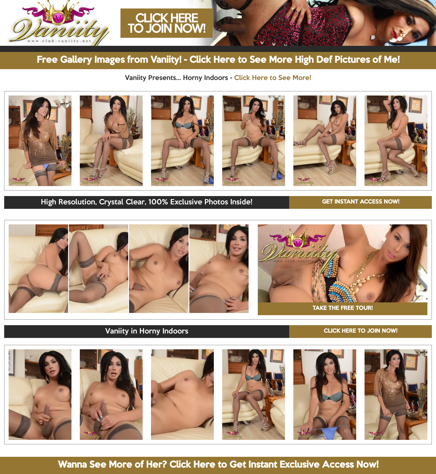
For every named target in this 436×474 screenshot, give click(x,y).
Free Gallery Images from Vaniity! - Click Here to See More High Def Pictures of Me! (218, 60)
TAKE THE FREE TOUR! (343, 308)
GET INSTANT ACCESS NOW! (360, 202)
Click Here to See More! (272, 78)
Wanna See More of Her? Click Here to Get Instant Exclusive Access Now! (218, 465)
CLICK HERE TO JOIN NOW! (360, 331)
